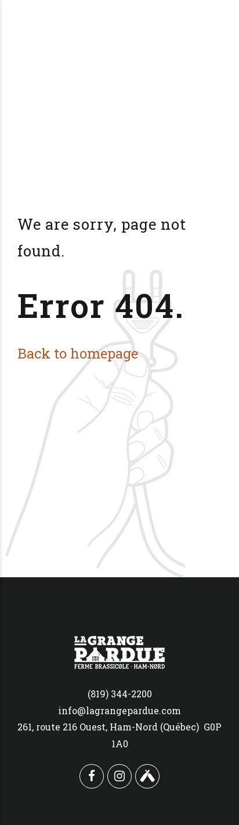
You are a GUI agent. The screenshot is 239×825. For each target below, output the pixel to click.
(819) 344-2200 (120, 694)
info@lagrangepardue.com (119, 710)
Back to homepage (77, 353)
